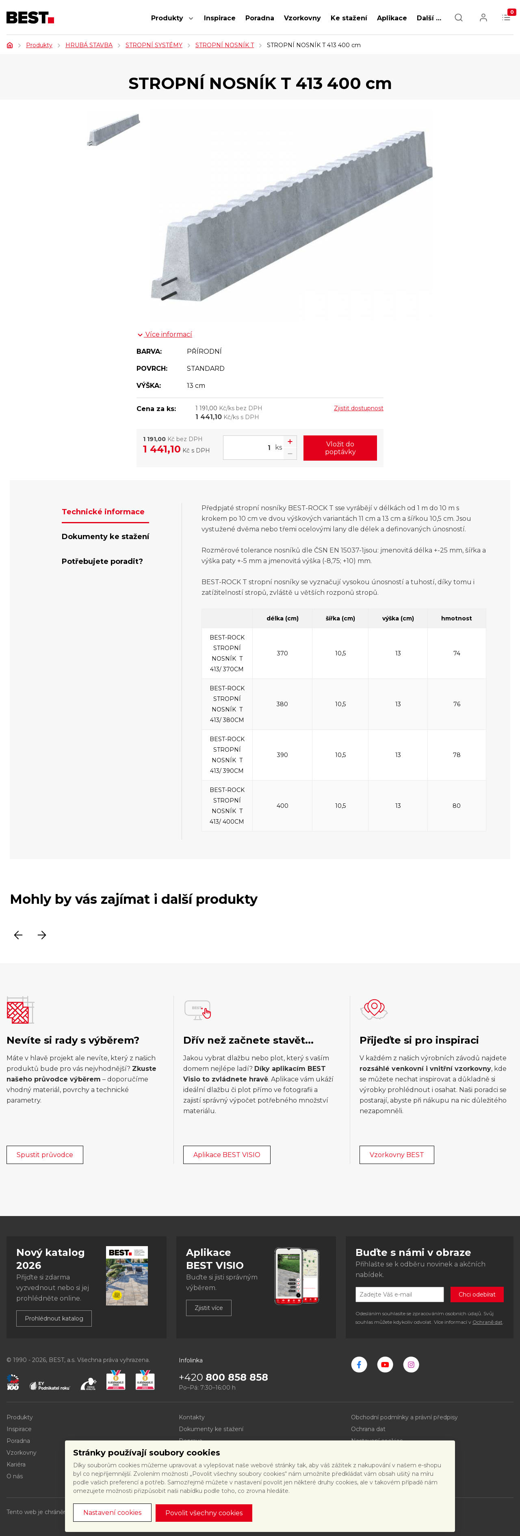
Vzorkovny (302, 18)
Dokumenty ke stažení (211, 1429)
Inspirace (220, 18)
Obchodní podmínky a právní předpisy (404, 1417)
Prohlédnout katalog (54, 1318)
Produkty (167, 18)
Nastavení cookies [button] (112, 1512)
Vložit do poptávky (340, 448)
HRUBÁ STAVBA (89, 45)
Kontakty (192, 1417)
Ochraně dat (487, 1322)
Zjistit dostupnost (359, 408)
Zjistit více (209, 1308)
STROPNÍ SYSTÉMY (154, 45)
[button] (191, 22)
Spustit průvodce (45, 1155)
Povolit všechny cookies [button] (204, 1513)
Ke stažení (349, 18)
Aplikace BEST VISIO (226, 1155)
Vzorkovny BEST (397, 1155)
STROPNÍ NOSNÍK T (224, 45)
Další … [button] (429, 18)
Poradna (259, 18)
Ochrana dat (368, 1429)
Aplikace (392, 18)
